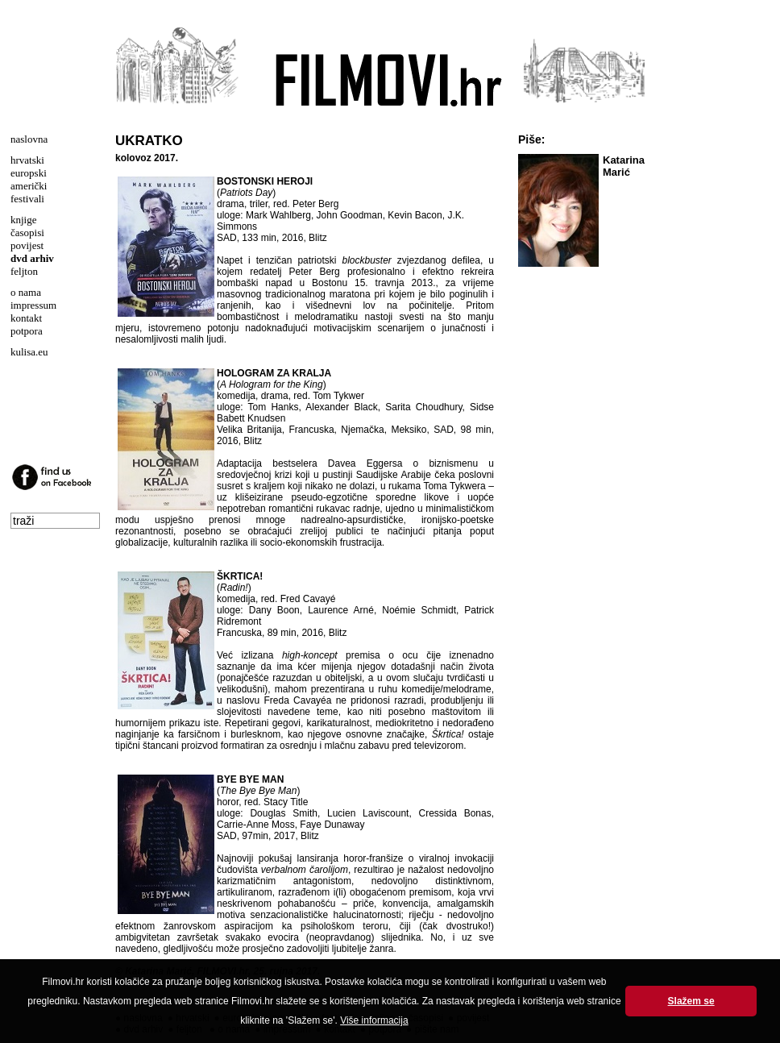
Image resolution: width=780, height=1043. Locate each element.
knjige (23, 220)
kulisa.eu (29, 352)
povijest (27, 245)
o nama (25, 292)
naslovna (29, 139)
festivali (27, 199)
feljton (24, 271)
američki (28, 186)
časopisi (27, 232)
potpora (26, 331)
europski (28, 173)
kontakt (26, 318)
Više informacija (374, 1020)
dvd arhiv (32, 258)
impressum (33, 305)
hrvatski (27, 160)
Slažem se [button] (691, 1001)
